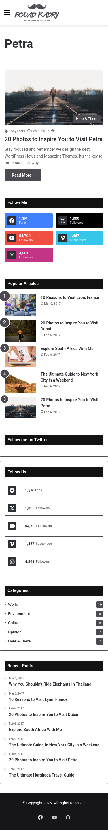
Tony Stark (17, 131)
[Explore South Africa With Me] (20, 356)
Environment (19, 613)
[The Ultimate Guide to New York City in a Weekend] (20, 382)
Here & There (19, 641)
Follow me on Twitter (27, 439)
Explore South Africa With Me (67, 348)
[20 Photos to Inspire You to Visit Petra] (54, 97)
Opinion (15, 632)
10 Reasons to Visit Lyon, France (70, 297)
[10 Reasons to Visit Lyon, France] (20, 305)
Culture (14, 622)
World (13, 604)
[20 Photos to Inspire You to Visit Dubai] (20, 331)
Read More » (23, 175)
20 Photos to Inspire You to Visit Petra (54, 139)
